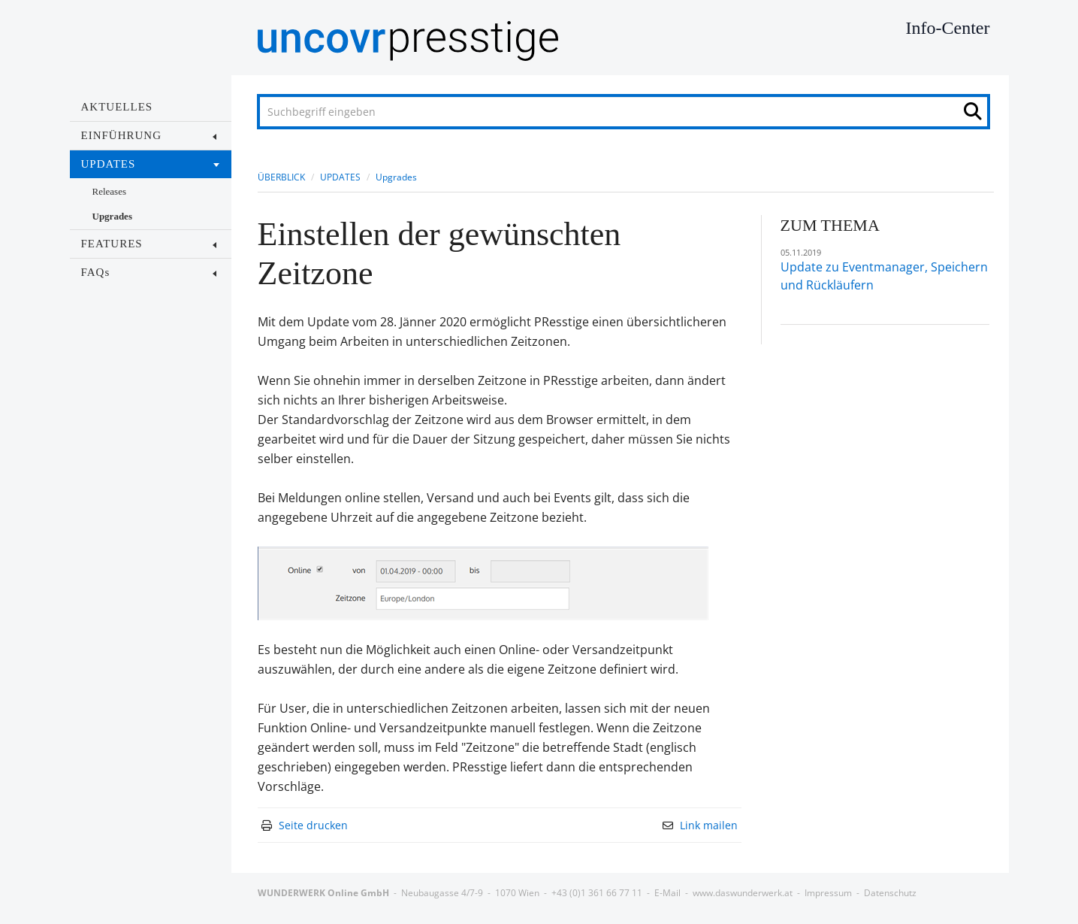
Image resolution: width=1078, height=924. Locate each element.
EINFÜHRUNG (148, 135)
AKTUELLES (117, 107)
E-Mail (667, 892)
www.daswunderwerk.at (743, 892)
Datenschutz (890, 892)
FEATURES (148, 244)
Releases (109, 191)
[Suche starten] (977, 115)
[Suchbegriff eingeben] (623, 111)
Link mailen (709, 825)
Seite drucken (313, 825)
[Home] (667, 41)
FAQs (148, 272)
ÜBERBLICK (281, 177)
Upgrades (112, 216)
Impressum (828, 892)
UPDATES (150, 164)
